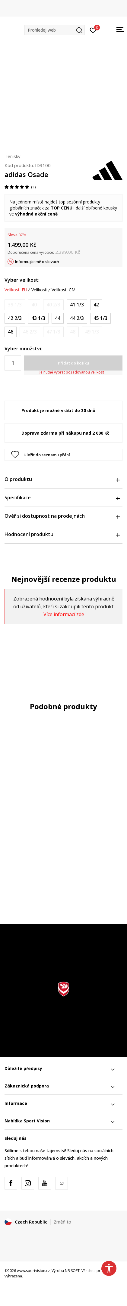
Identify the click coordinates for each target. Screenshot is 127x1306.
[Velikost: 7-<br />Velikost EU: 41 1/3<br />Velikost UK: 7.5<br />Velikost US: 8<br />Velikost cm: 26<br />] (77, 304)
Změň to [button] (62, 1222)
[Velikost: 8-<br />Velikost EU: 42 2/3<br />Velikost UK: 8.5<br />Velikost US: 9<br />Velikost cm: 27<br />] (15, 318)
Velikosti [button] (39, 289)
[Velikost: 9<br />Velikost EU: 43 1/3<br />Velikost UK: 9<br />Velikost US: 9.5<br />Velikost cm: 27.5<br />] (38, 318)
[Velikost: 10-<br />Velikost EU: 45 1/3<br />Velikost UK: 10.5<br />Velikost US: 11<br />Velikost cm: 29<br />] (100, 318)
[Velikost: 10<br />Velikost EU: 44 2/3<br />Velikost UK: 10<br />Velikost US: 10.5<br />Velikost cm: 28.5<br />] (77, 318)
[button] (54, 30)
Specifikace (62, 497)
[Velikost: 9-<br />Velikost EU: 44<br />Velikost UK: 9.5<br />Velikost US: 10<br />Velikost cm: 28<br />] (58, 318)
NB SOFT (72, 1270)
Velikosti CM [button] (63, 289)
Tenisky (13, 156)
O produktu (62, 479)
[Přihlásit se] (93, 29)
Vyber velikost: (22, 280)
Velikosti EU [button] (16, 289)
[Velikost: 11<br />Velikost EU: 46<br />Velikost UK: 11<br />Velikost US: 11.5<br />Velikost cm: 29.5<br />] (11, 332)
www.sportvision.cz (33, 1270)
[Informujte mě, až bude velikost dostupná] (15, 304)
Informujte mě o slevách (37, 261)
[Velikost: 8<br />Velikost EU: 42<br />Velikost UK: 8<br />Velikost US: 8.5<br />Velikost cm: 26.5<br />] (96, 304)
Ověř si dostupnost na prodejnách (62, 516)
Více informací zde (63, 614)
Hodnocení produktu (62, 534)
